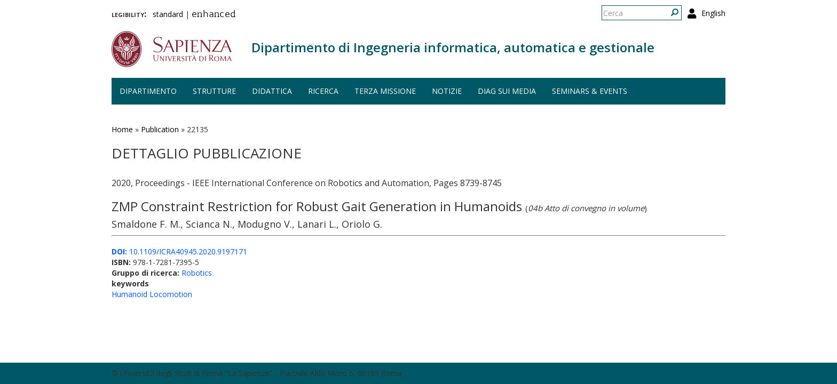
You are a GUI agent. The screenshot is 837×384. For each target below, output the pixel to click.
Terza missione (385, 91)
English (713, 13)
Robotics (196, 273)
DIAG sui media (507, 91)
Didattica (272, 91)
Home (122, 129)
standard (168, 14)
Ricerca (323, 91)
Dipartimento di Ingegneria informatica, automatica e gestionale (452, 47)
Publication (160, 129)
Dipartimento (148, 91)
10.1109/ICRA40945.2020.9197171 (179, 251)
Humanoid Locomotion (152, 294)
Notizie (447, 91)
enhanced (214, 15)
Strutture (214, 91)
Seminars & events (589, 91)
